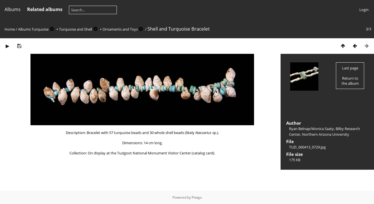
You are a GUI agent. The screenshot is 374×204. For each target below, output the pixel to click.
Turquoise (40, 29)
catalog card (203, 153)
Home (10, 29)
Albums (13, 9)
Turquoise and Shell (75, 29)
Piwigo (197, 197)
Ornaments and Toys (120, 29)
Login (364, 9)
